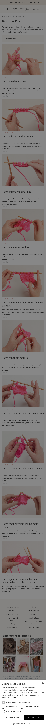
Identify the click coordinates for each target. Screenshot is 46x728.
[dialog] (23, 704)
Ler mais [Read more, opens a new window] (13, 697)
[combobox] (43, 683)
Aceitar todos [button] (34, 717)
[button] (23, 723)
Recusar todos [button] (12, 717)
